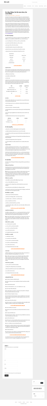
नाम (5, 360)
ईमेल (5, 364)
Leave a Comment (17, 15)
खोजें (33, 381)
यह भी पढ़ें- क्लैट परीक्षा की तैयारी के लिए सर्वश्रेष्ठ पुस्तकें (17, 248)
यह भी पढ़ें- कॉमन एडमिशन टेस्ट (18, 65)
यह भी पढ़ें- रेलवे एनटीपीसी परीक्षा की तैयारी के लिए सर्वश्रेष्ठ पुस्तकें (18, 334)
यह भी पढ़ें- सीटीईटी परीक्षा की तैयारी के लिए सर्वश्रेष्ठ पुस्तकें (18, 305)
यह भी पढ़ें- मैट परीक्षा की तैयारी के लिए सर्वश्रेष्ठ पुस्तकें (17, 157)
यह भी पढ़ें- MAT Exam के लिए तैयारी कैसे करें (17, 124)
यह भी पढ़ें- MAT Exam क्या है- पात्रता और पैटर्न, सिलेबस (18, 208)
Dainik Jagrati (7, 2)
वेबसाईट (5, 368)
